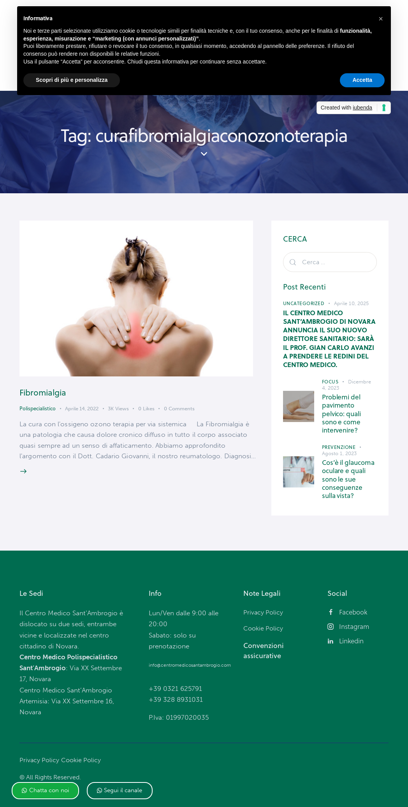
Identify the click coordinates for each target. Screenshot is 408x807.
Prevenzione (339, 441)
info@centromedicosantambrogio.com (190, 659)
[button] (45, 790)
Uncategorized (304, 305)
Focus (330, 384)
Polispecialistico (37, 412)
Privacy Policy (39, 754)
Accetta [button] (362, 80)
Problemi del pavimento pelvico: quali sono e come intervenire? (349, 412)
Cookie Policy (83, 754)
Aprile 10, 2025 (351, 305)
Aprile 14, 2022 (81, 413)
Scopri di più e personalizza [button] (71, 80)
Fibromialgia (50, 395)
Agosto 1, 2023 (339, 447)
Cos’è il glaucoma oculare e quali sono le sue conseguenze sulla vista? (349, 473)
